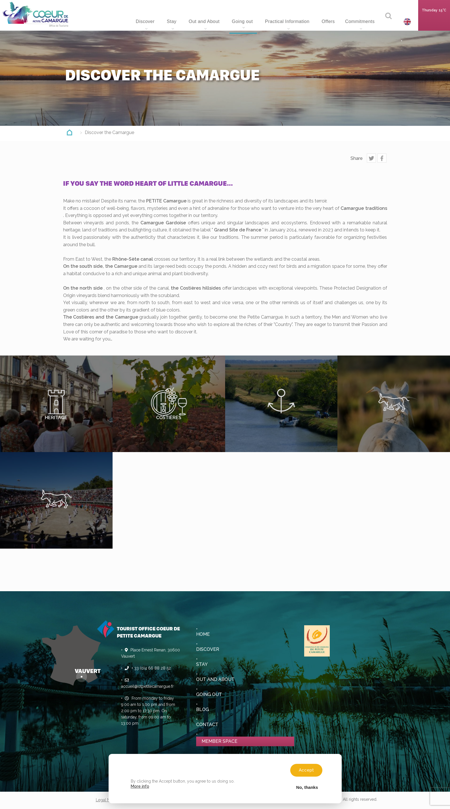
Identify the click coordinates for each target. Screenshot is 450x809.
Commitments (360, 21)
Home (120, 20)
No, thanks (307, 787)
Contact (207, 724)
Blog (202, 709)
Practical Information (288, 21)
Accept (306, 770)
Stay (172, 21)
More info (140, 786)
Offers (328, 21)
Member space (219, 741)
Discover (146, 21)
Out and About (205, 21)
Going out (243, 21)
